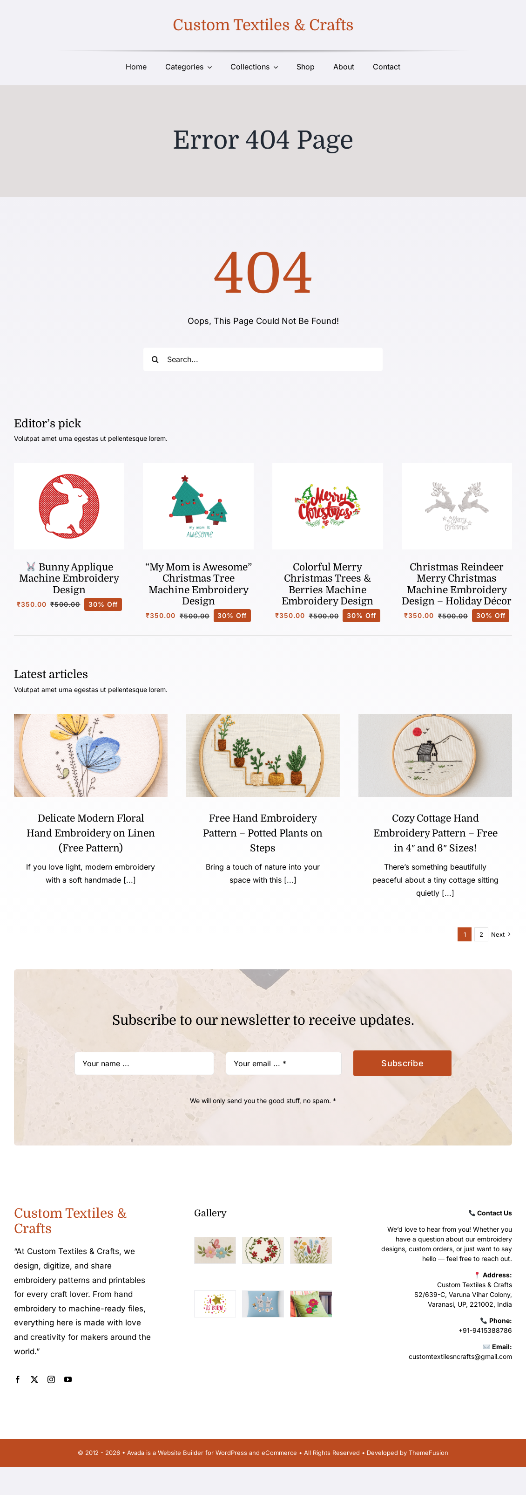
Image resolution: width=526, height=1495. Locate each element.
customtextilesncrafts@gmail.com (460, 1356)
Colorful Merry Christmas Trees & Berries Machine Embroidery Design (327, 584)
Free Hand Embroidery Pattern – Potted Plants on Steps (263, 833)
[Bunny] (69, 467)
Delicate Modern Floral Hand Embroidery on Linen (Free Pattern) (91, 833)
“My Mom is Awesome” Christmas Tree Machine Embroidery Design (198, 584)
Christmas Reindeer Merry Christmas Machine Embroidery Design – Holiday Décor (457, 584)
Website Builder (180, 1452)
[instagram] (51, 1379)
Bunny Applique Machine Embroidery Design (69, 579)
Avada (135, 1452)
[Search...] (263, 359)
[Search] (155, 359)
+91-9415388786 (485, 1330)
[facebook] (17, 1379)
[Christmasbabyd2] (198, 467)
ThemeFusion (428, 1452)
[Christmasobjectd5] (457, 467)
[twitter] (34, 1379)
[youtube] (68, 1379)
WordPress (231, 1452)
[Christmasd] (327, 467)
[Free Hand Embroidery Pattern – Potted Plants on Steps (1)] (263, 718)
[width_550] (435, 718)
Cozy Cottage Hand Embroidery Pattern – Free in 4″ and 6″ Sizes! (435, 833)
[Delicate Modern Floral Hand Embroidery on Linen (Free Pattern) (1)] (91, 718)
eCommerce (279, 1452)
